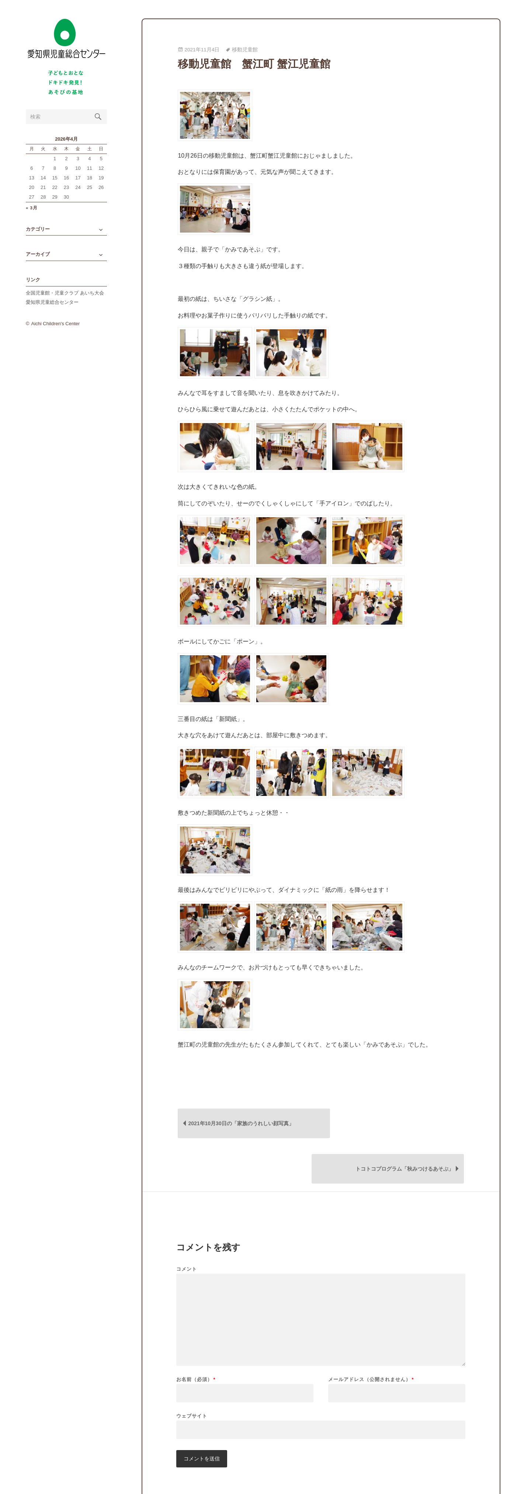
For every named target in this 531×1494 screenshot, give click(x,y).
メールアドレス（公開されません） (371, 1335)
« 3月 (32, 218)
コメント (186, 1225)
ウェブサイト (191, 1372)
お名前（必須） (196, 1335)
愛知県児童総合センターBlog (66, 45)
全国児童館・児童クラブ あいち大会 (65, 302)
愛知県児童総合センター (52, 312)
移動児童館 (245, 49)
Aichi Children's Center (55, 333)
